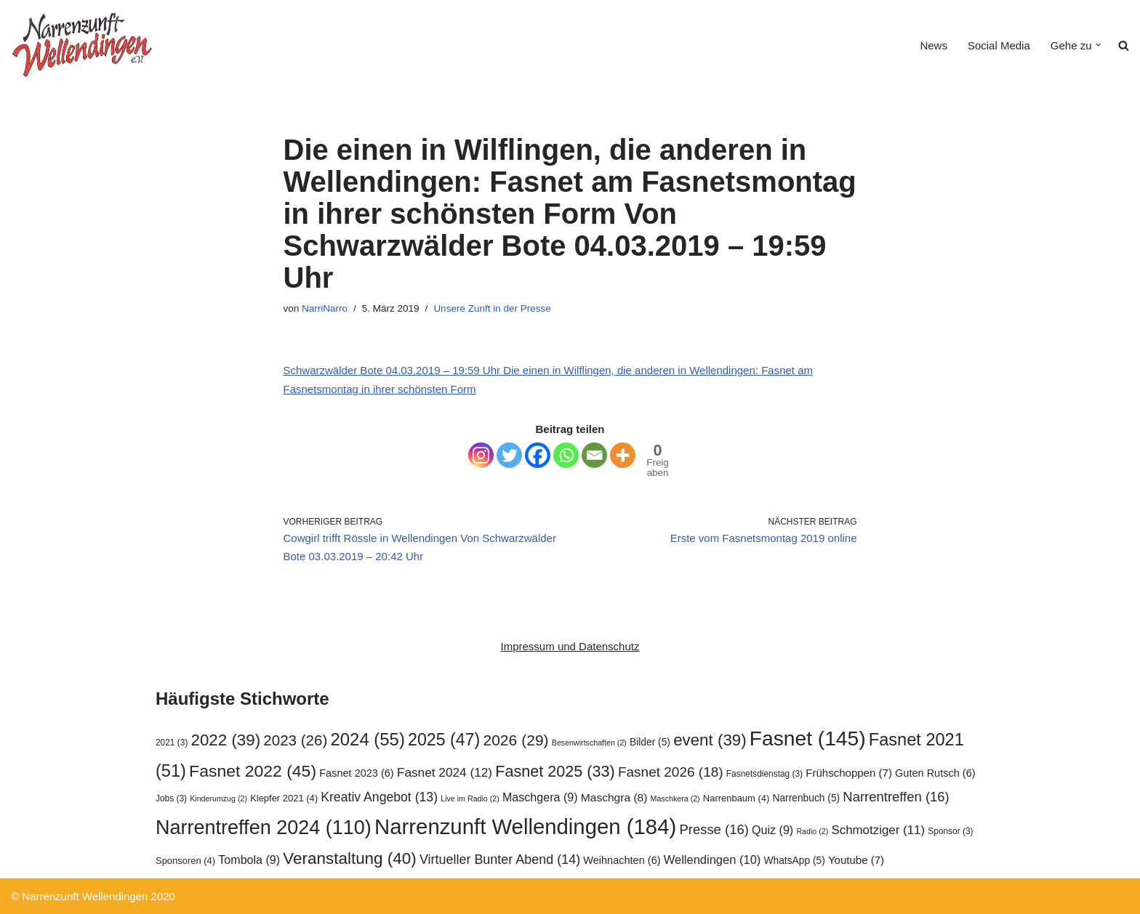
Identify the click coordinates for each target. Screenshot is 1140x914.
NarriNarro (325, 308)
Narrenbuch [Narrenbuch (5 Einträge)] (806, 798)
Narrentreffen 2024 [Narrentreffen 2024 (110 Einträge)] (264, 827)
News (933, 45)
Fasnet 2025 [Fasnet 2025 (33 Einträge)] (555, 771)
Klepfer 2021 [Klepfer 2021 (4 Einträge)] (284, 798)
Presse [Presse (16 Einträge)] (713, 829)
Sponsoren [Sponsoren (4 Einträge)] (185, 860)
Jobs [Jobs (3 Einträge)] (171, 798)
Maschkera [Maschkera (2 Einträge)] (675, 798)
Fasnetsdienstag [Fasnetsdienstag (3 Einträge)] (764, 774)
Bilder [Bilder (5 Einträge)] (650, 742)
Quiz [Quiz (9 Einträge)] (772, 829)
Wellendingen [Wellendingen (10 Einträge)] (712, 859)
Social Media (999, 45)
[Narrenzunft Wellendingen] (83, 45)
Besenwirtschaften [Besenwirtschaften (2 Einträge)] (589, 742)
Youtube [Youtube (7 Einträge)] (856, 860)
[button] (1098, 45)
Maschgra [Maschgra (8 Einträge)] (614, 797)
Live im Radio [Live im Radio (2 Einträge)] (470, 798)
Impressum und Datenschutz (570, 646)
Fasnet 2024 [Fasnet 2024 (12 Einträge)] (444, 772)
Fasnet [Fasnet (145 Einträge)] (808, 738)
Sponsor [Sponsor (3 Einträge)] (950, 831)
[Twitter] (509, 455)
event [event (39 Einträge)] (710, 740)
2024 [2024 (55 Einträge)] (368, 739)
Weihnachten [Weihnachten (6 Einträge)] (621, 860)
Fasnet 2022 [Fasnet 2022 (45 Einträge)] (252, 770)
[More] (622, 455)
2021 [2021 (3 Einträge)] (172, 742)
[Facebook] (537, 455)
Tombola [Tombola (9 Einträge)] (249, 859)
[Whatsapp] (566, 455)
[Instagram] (481, 455)
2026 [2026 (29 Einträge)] (515, 740)
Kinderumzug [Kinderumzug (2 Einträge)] (218, 798)
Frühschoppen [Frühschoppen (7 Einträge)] (849, 773)
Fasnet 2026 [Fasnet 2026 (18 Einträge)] (670, 772)
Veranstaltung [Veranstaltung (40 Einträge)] (349, 858)
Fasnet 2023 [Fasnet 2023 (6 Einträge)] (356, 773)
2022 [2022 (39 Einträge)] (226, 740)
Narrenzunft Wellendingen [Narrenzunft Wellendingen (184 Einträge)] (525, 826)
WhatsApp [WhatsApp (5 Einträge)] (794, 860)
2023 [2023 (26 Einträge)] (295, 740)
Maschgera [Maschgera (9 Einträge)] (540, 797)
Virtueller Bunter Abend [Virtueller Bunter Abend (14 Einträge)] (500, 859)
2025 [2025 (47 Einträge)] (444, 739)
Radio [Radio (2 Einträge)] (812, 831)
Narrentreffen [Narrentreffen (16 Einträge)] (896, 796)
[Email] (594, 455)
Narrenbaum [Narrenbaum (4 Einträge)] (736, 798)
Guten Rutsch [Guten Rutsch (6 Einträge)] (935, 773)
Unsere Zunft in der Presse (491, 308)
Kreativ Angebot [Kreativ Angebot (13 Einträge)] (379, 797)
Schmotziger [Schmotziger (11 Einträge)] (878, 830)
